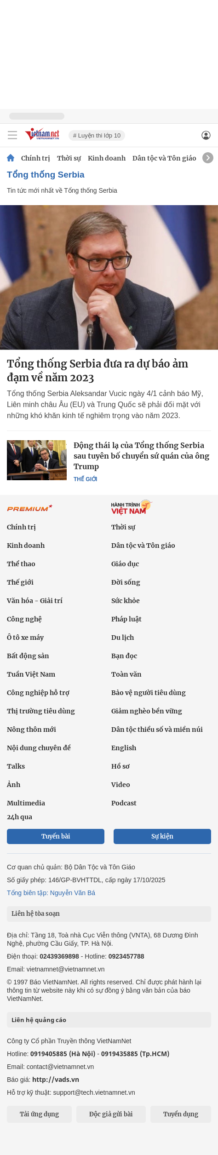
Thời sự (69, 158)
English (123, 748)
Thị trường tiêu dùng (41, 711)
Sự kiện (162, 836)
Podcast (124, 803)
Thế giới (85, 479)
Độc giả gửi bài (111, 1114)
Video (120, 785)
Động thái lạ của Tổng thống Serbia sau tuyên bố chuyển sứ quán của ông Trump (141, 456)
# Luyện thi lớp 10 (96, 135)
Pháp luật (126, 619)
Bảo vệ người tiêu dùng (148, 693)
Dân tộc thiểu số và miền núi (157, 729)
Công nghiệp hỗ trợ (38, 693)
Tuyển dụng (180, 1114)
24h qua (19, 817)
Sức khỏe (125, 601)
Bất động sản (28, 656)
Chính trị (35, 158)
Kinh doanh (107, 158)
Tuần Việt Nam (31, 674)
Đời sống (125, 582)
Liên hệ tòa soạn (35, 914)
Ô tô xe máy (25, 637)
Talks (16, 766)
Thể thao (21, 564)
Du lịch (122, 637)
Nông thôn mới (31, 729)
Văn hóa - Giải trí (35, 601)
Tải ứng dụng (39, 1114)
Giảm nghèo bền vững (146, 711)
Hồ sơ (120, 766)
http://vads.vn (55, 1079)
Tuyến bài (55, 836)
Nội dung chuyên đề (39, 748)
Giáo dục (125, 564)
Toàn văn (126, 674)
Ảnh (13, 785)
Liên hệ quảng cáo (38, 1020)
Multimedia (26, 803)
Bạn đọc (124, 656)
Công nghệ (24, 619)
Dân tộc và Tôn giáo (164, 158)
